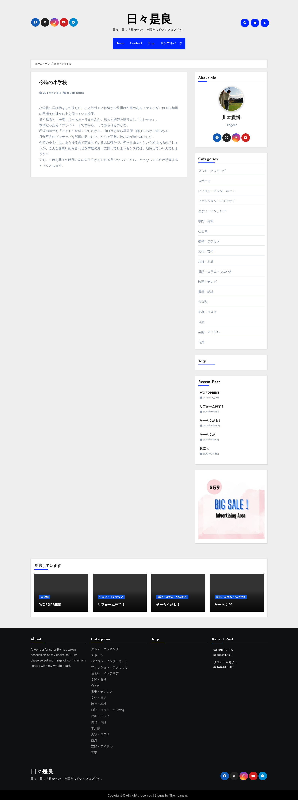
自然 (201, 322)
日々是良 (149, 20)
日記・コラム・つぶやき (215, 271)
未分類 (203, 302)
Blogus (159, 794)
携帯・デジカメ (209, 241)
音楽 (201, 342)
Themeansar (178, 794)
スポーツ (204, 181)
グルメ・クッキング (212, 171)
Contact (136, 43)
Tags (151, 43)
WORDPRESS (210, 392)
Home (120, 43)
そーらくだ (207, 434)
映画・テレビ (207, 281)
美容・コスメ (207, 312)
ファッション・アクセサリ (216, 201)
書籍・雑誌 (206, 292)
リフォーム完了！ (212, 406)
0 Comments (75, 93)
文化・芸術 (206, 251)
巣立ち (204, 448)
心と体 (203, 231)
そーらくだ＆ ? (210, 420)
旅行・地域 (206, 261)
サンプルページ (172, 43)
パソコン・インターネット (216, 191)
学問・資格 (206, 221)
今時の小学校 (53, 83)
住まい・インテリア (212, 211)
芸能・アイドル (209, 332)
